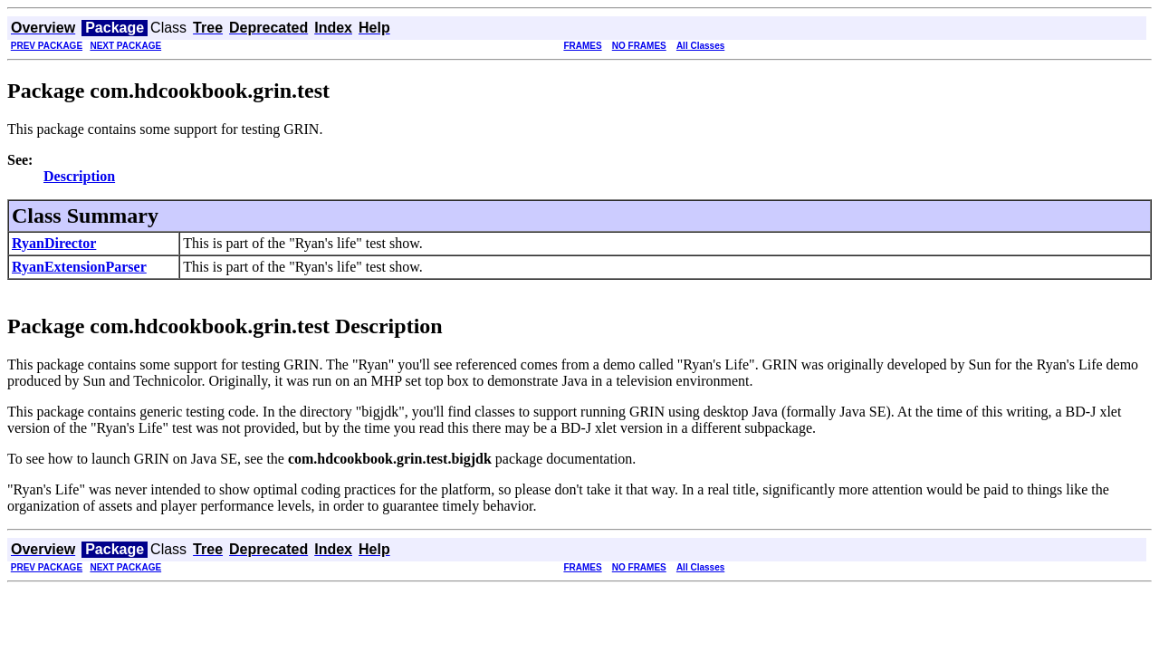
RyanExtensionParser (79, 266)
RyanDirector (54, 243)
